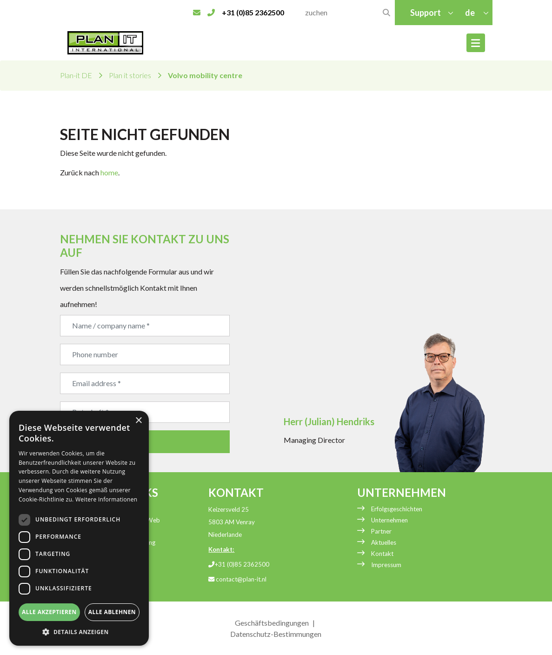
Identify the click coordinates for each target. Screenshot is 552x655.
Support (425, 12)
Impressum (386, 564)
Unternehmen (389, 520)
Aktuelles (383, 542)
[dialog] (79, 528)
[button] (79, 631)
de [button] (470, 12)
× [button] (138, 420)
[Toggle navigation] (475, 42)
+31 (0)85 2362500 (238, 564)
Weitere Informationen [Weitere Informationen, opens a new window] (106, 499)
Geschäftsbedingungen (272, 622)
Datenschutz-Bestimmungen (275, 633)
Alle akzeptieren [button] (49, 612)
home (109, 172)
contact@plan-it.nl (237, 579)
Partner (381, 531)
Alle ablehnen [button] (112, 612)
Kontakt (382, 553)
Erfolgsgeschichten (396, 509)
